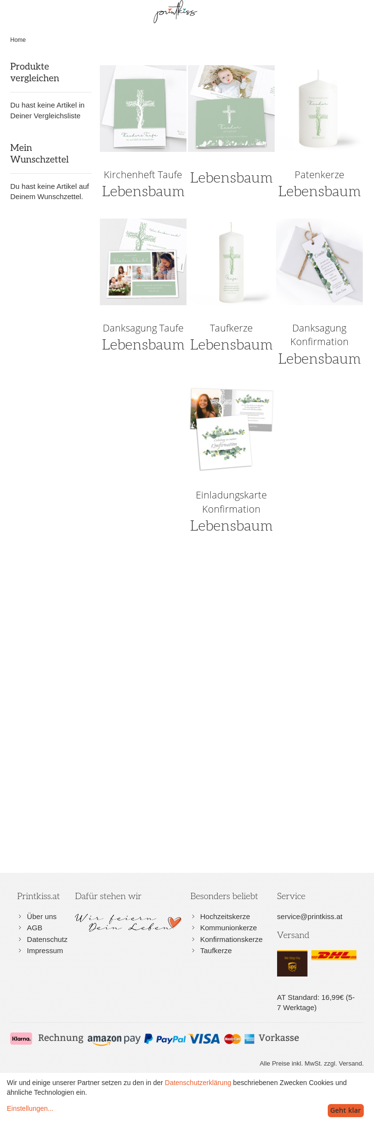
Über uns (41, 916)
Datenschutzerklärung (198, 1083)
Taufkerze (216, 950)
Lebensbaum (231, 178)
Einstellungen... (30, 1108)
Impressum (45, 950)
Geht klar (345, 1110)
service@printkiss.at (309, 916)
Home (18, 40)
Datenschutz (47, 939)
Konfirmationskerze (231, 939)
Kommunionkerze (228, 927)
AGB (34, 927)
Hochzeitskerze (225, 916)
